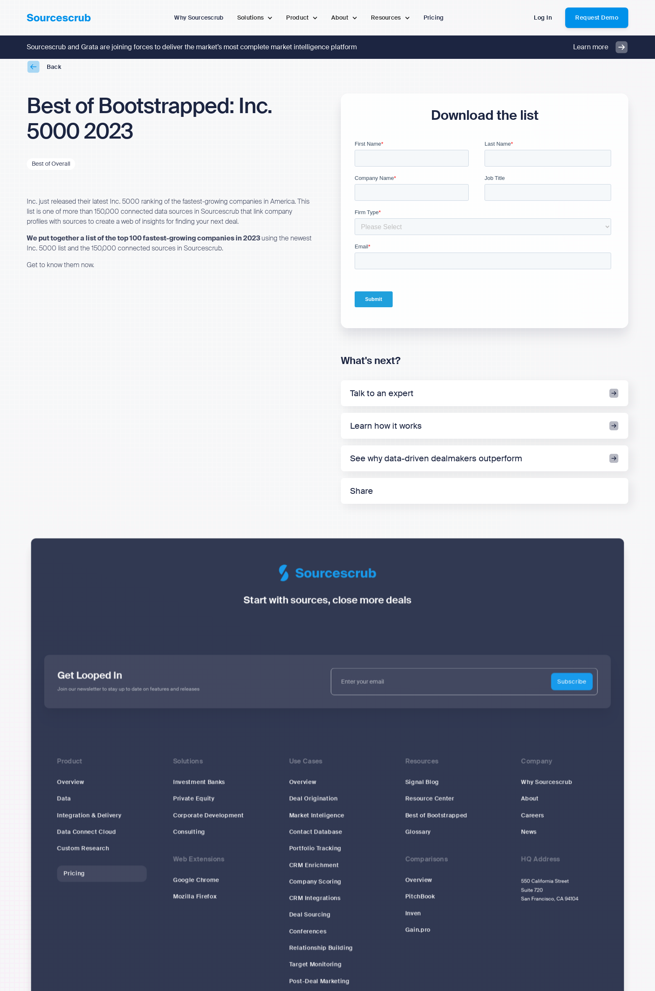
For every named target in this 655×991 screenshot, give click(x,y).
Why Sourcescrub (546, 787)
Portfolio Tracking (315, 854)
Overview (70, 787)
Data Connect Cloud (86, 837)
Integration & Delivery (89, 820)
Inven (413, 918)
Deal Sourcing (309, 920)
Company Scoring (315, 887)
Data (64, 804)
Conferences (307, 937)
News (529, 837)
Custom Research (83, 854)
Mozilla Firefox (194, 902)
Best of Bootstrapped (436, 820)
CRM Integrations (314, 903)
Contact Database (315, 837)
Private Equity (193, 804)
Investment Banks (199, 787)
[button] (255, 18)
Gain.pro (418, 935)
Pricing (74, 878)
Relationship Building (321, 953)
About (530, 804)
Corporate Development (208, 820)
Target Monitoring (315, 970)
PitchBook (420, 902)
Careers (532, 820)
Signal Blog (422, 787)
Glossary (418, 837)
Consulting (189, 837)
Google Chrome (196, 885)
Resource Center (429, 804)
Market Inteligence (316, 820)
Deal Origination (313, 804)
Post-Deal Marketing (319, 986)
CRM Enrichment (314, 870)
